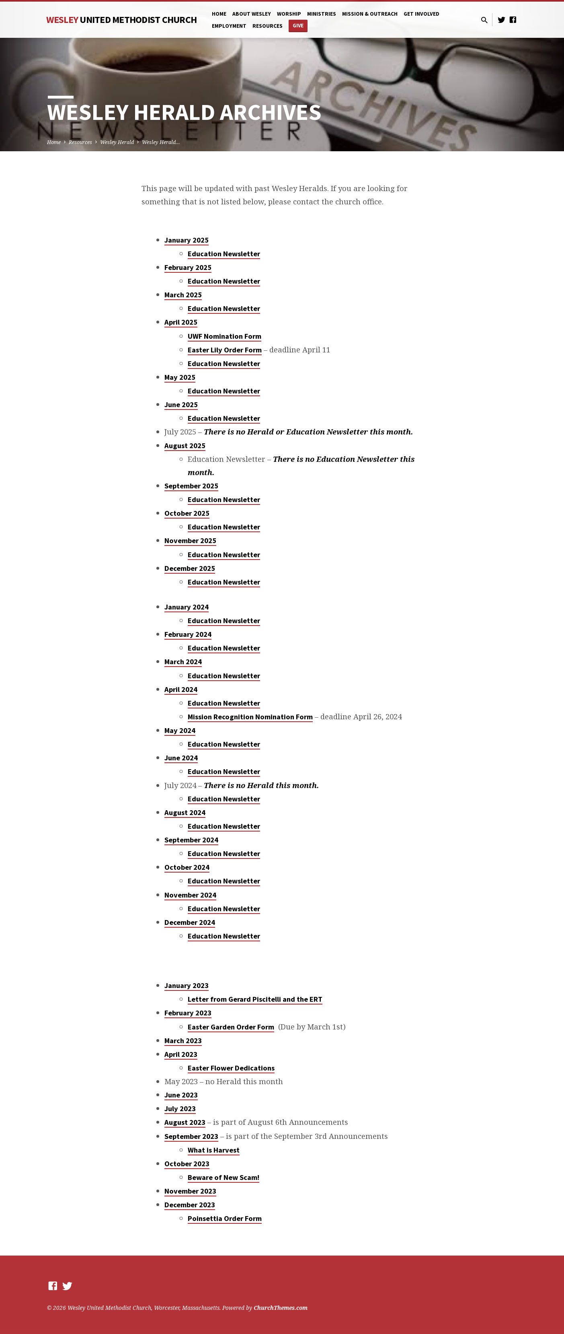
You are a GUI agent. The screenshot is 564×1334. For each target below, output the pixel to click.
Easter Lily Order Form (225, 349)
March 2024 (183, 661)
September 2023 (191, 1136)
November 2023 (190, 1191)
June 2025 (181, 404)
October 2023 (186, 1163)
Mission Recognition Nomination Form (250, 716)
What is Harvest (214, 1150)
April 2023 (180, 1054)
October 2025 (186, 513)
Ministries (321, 13)
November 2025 (190, 540)
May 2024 (179, 730)
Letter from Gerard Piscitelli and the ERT (255, 999)
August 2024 (184, 812)
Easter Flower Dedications (231, 1068)
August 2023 (184, 1122)
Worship (289, 13)
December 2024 (189, 922)
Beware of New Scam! (223, 1177)
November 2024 (190, 895)
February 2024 (187, 634)
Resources (267, 26)
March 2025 (183, 294)
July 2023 (180, 1108)
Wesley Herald (117, 142)
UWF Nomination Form (224, 336)
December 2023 (189, 1204)
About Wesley (251, 13)
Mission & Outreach (370, 13)
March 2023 (183, 1040)
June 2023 (181, 1094)
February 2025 (187, 267)
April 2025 (180, 322)
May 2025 (179, 377)
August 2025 (184, 445)
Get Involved (421, 13)
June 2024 (181, 757)
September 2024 (191, 839)
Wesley (121, 19)
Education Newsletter (224, 253)
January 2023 (186, 985)
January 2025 (186, 240)
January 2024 (186, 606)
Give (298, 25)
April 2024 (180, 689)
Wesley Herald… (161, 142)
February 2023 (187, 1012)
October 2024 (186, 867)
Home (219, 13)
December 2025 (189, 568)
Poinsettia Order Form (225, 1218)
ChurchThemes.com (281, 1307)
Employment (229, 26)
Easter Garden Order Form (231, 1026)
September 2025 (191, 485)
